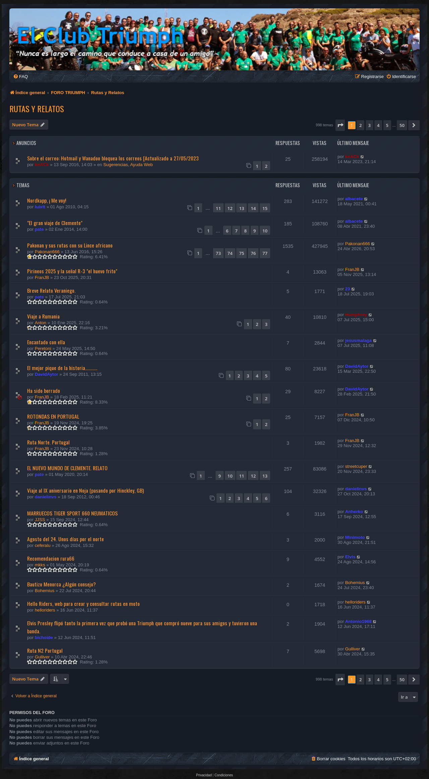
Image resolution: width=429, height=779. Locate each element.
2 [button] (360, 125)
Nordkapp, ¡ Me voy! (46, 200)
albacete (354, 198)
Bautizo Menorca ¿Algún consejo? (61, 584)
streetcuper (356, 466)
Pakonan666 (47, 251)
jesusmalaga (358, 340)
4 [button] (378, 125)
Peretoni (43, 348)
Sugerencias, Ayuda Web (128, 164)
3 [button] (369, 125)
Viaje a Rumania (43, 316)
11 (218, 208)
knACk (42, 164)
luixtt (40, 206)
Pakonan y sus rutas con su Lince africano (70, 245)
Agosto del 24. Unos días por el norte (65, 539)
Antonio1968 (358, 621)
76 (253, 253)
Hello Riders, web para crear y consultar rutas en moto (83, 603)
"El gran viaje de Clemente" (54, 223)
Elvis (350, 556)
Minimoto (355, 537)
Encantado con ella (46, 342)
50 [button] (402, 125)
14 (253, 208)
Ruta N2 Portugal (45, 650)
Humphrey (356, 314)
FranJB (42, 277)
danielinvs (46, 496)
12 (230, 208)
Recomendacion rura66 (50, 558)
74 (230, 253)
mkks (40, 564)
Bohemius (45, 590)
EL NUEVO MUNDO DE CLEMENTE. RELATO (67, 468)
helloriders (45, 610)
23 (347, 288)
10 (264, 231)
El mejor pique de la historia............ (62, 368)
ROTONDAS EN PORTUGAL (53, 416)
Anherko (354, 511)
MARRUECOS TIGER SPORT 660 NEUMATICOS (72, 513)
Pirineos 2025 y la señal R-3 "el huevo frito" (72, 271)
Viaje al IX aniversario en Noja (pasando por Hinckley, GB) (85, 490)
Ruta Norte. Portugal (48, 442)
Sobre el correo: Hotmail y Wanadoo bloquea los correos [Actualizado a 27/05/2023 (113, 158)
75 (241, 253)
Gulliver (42, 656)
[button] (340, 125)
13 (241, 208)
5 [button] (387, 125)
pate (39, 229)
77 (264, 253)
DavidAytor (46, 374)
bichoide (44, 637)
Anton (40, 322)
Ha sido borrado (43, 390)
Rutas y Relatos (36, 108)
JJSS (40, 519)
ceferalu (43, 545)
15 (264, 208)
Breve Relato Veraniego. (51, 290)
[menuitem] (20, 76)
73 (218, 253)
